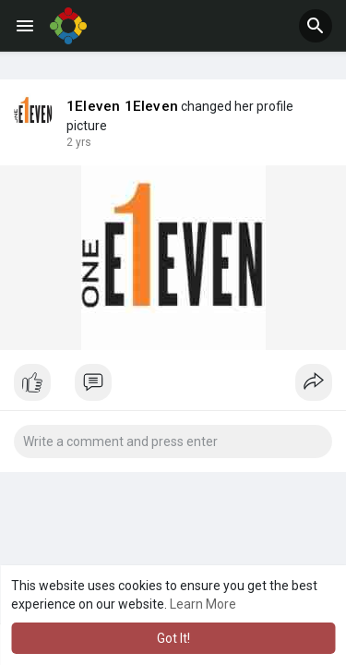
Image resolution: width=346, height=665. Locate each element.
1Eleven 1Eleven (122, 106)
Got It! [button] (173, 638)
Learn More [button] (203, 604)
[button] (315, 25)
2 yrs (78, 142)
